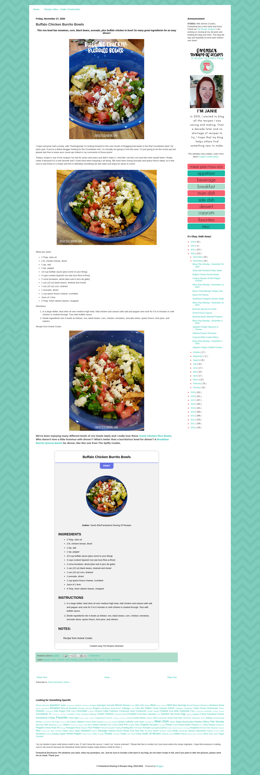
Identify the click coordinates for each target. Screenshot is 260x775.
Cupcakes (152, 714)
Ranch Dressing (184, 728)
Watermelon (192, 734)
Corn (68, 660)
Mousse (60, 725)
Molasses (53, 725)
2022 (193, 246)
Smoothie (149, 731)
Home (36, 9)
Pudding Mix (128, 728)
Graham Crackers (119, 718)
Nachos (82, 725)
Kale (94, 722)
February (197, 383)
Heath (203, 718)
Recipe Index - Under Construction (62, 9)
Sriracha (217, 731)
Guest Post (172, 718)
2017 (193, 400)
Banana (126, 705)
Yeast (216, 734)
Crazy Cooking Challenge (86, 714)
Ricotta (44, 731)
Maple (179, 722)
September (198, 356)
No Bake (88, 725)
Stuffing (49, 734)
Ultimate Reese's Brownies (204, 333)
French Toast (84, 718)
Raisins (175, 728)
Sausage (103, 730)
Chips (73, 711)
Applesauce (71, 705)
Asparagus (101, 705)
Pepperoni (220, 725)
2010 (193, 427)
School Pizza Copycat (202, 313)
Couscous (56, 714)
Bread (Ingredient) (43, 708)
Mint (46, 725)
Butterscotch (116, 708)
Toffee (95, 734)
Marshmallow (188, 722)
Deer (159, 714)
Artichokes (86, 705)
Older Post (172, 677)
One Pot (123, 724)
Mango (173, 722)
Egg (183, 714)
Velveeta (165, 734)
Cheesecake (213, 708)
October (197, 352)
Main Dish (88, 660)
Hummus (63, 722)
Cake (133, 708)
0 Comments (94, 656)
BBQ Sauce (145, 705)
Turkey (138, 734)
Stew (222, 731)
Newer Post (42, 677)
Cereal (203, 708)
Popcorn (84, 728)
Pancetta (162, 725)
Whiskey (200, 734)
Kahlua (89, 722)
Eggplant (196, 714)
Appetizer (55, 705)
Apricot (79, 705)
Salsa (78, 731)
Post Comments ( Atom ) (59, 682)
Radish (170, 728)
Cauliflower (188, 708)
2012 (193, 420)
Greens (149, 718)
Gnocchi (109, 718)
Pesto (48, 728)
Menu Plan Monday (213, 721)
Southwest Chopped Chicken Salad (208, 299)
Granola (130, 718)
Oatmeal (103, 725)
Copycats (184, 711)
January (197, 387)
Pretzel (103, 728)
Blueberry (214, 705)
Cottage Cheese (218, 711)
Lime (81, 660)
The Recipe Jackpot (206, 29)
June (195, 368)
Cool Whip (174, 711)
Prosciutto (110, 728)
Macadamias (149, 722)
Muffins (66, 725)
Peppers (41, 727)
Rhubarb (221, 728)
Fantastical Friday (46, 717)
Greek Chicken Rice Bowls (155, 435)
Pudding (118, 728)
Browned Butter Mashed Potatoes (207, 317)
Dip (172, 714)
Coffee (106, 711)
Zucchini (39, 736)
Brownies (73, 708)
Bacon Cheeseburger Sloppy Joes (207, 291)
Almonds (46, 705)
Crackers (63, 714)
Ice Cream (72, 722)
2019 (193, 392)
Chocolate (82, 711)
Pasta (169, 724)
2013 (193, 416)
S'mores (59, 731)
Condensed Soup (127, 711)
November (198, 261)
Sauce (95, 731)
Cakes (149, 708)
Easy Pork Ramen (200, 295)
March (196, 379)
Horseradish (47, 722)
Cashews (179, 708)
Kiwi (106, 722)
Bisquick (196, 705)
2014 (193, 412)
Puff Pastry (138, 728)
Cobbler (91, 711)
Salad (65, 731)
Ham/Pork (187, 718)
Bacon (119, 705)
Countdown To (44, 714)
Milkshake (40, 725)
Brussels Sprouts (85, 708)
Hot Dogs (56, 722)
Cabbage (126, 708)
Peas (206, 725)
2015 (193, 408)
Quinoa (163, 728)
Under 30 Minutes (113, 660)
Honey (39, 722)
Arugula (93, 705)
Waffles (177, 734)
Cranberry (71, 714)
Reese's (203, 728)
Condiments (141, 711)
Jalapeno (81, 722)
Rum (53, 731)
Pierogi (63, 728)
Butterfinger (106, 708)
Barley (133, 705)
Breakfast (55, 708)
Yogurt (221, 734)
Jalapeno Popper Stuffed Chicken (207, 347)
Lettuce (130, 721)
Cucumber (142, 714)
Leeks (115, 722)
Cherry (221, 708)
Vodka (171, 734)
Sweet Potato (87, 734)
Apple (63, 705)
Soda (169, 731)
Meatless (199, 722)
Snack (156, 731)
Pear (201, 725)
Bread (221, 705)
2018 (193, 396)
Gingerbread (100, 718)
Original (144, 724)
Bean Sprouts (162, 705)
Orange (131, 725)
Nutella (95, 725)
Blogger (159, 766)
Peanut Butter (184, 725)
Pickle (54, 728)
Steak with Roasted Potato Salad (207, 270)
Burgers (97, 708)
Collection (114, 711)
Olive (110, 725)
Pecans (212, 725)
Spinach (192, 731)
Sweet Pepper (74, 733)
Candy (155, 708)
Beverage (182, 705)
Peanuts (195, 725)
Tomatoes (116, 734)
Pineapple (70, 728)
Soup (175, 730)
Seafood (112, 731)
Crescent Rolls (120, 714)
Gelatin (92, 718)
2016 (193, 404)
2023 (193, 242)
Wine (206, 734)
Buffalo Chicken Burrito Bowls (205, 274)
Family (203, 714)
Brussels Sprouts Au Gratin (204, 309)
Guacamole (162, 718)
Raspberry (195, 728)
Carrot (171, 708)
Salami (71, 731)
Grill (155, 718)
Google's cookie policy (208, 157)
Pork (90, 728)
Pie (58, 728)
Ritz (49, 731)
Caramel (163, 708)
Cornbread (200, 711)
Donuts (177, 714)
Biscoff (190, 705)
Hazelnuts (196, 718)
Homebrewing (218, 718)
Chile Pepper (60, 711)
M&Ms (142, 722)
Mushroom (74, 725)
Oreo (137, 725)
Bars (138, 705)
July (195, 364)
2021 (193, 249)
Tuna (133, 734)
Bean (54, 660)
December (198, 257)
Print (106, 465)
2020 (193, 253)
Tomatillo (101, 734)
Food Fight (73, 718)
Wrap (211, 734)
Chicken (61, 660)
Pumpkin (147, 728)
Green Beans (140, 718)
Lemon (121, 721)
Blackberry (205, 705)
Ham (180, 718)
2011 (193, 423)
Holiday (209, 718)
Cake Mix (140, 708)
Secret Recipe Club (125, 731)
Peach (175, 725)
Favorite (74, 660)
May (195, 372)
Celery (196, 708)
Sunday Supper (59, 734)
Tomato (102, 660)
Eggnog (189, 714)
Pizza (78, 728)
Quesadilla (155, 728)
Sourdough (183, 731)
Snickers (163, 731)
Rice (96, 660)
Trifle (129, 734)
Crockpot (132, 714)
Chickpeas (50, 711)
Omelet (115, 725)
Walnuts (184, 734)
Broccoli (65, 708)
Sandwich (86, 730)
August (196, 360)
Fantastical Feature (215, 714)
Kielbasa (100, 722)
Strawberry (41, 734)
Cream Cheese (105, 714)
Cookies (164, 711)
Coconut (98, 711)
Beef (170, 705)
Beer (175, 705)
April (195, 376)
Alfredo (39, 705)
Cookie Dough (153, 711)
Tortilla (123, 734)
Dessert (165, 714)
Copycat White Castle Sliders (205, 337)
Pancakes (154, 725)
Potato (96, 727)
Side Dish (140, 731)
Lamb (110, 722)
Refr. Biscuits (212, 728)
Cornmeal (208, 711)
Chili (68, 711)
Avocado (47, 660)
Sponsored (201, 731)
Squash (210, 731)
